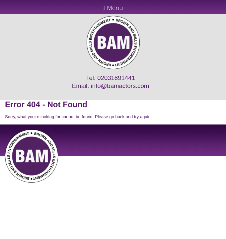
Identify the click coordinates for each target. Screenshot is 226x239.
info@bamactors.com (120, 85)
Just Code (156, 185)
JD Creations (99, 185)
